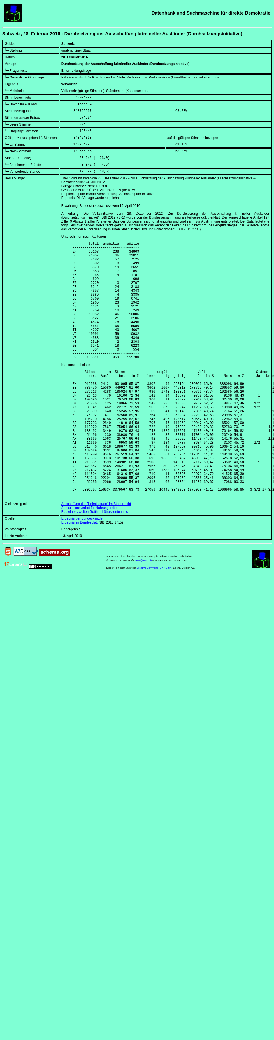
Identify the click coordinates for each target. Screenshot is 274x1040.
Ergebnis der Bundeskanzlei (82, 571)
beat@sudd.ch (143, 612)
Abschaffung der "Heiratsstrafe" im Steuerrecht (96, 556)
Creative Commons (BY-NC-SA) (154, 620)
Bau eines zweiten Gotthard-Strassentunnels (94, 564)
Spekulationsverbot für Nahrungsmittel (89, 560)
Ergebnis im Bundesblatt (79, 574)
